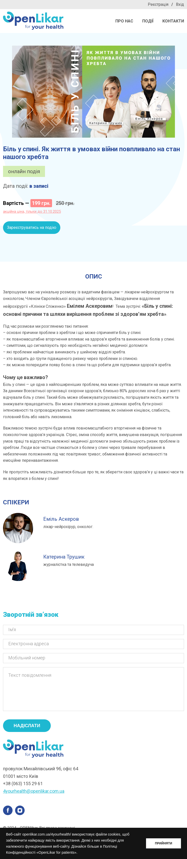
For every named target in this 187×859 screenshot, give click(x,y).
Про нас (124, 21)
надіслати (27, 733)
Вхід (180, 4)
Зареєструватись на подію (31, 227)
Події (147, 21)
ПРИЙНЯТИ (163, 843)
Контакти (173, 21)
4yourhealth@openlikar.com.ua (33, 798)
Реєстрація (158, 4)
